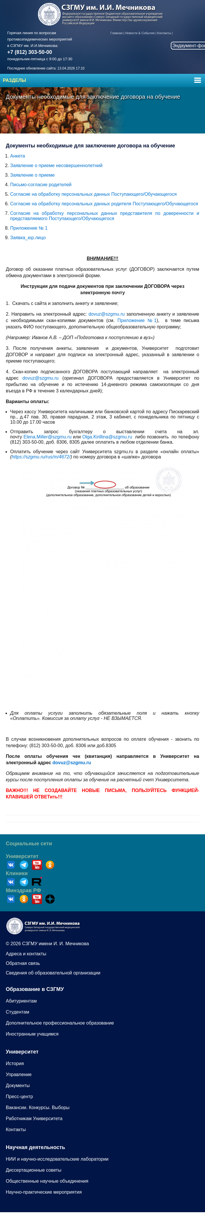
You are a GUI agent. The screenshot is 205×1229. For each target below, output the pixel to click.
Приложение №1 (137, 320)
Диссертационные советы (33, 1170)
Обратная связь (23, 963)
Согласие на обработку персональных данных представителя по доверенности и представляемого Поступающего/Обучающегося (104, 216)
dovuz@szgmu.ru (106, 314)
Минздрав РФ (23, 890)
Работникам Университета (34, 1118)
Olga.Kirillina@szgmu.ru (107, 436)
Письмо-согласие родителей (40, 184)
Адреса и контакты (26, 953)
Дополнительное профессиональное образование (60, 1022)
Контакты (164, 33)
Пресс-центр (19, 1096)
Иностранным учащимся (32, 1034)
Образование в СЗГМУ (35, 989)
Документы (18, 1085)
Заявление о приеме (32, 175)
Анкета (17, 155)
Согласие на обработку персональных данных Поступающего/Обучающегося (93, 194)
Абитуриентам (21, 1000)
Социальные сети (29, 843)
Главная (116, 33)
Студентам (17, 1011)
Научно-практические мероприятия (44, 1192)
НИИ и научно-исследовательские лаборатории (57, 1159)
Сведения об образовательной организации (53, 972)
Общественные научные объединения (47, 1181)
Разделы (14, 80)
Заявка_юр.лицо (28, 237)
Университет (22, 856)
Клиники (17, 873)
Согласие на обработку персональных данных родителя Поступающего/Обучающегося (104, 203)
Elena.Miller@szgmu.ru (47, 436)
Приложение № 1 (29, 228)
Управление (19, 1074)
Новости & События (140, 33)
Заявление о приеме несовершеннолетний (56, 165)
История (15, 1063)
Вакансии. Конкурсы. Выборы (37, 1107)
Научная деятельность (35, 1147)
